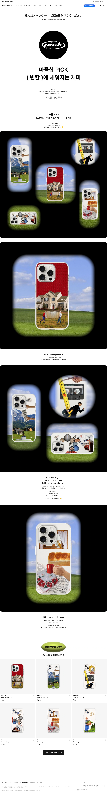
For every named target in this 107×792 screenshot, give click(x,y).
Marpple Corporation (7, 782)
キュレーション (43, 5)
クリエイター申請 (89, 5)
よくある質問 (81, 785)
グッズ (34, 5)
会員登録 (97, 1)
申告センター (100, 785)
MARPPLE (12, 1)
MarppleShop (5, 1)
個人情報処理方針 (24, 782)
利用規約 (16, 782)
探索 (60, 5)
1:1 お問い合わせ (91, 785)
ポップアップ (53, 5)
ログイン (91, 1)
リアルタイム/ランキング (23, 5)
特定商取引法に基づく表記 (36, 782)
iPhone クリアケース (6, 697)
